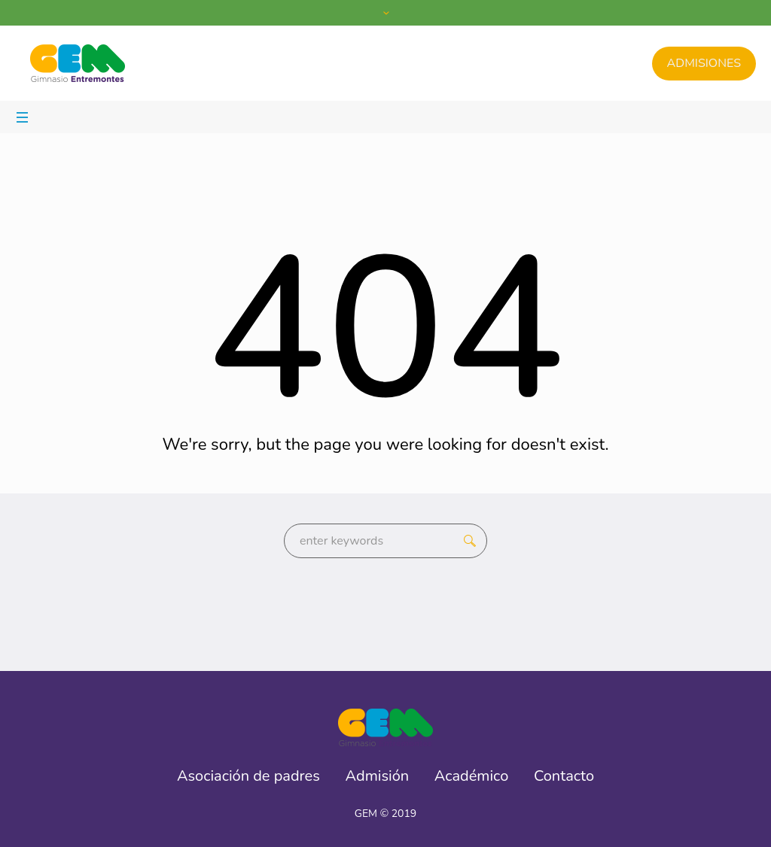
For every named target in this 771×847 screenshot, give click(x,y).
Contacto (564, 776)
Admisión (378, 776)
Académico (471, 776)
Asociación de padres (248, 776)
